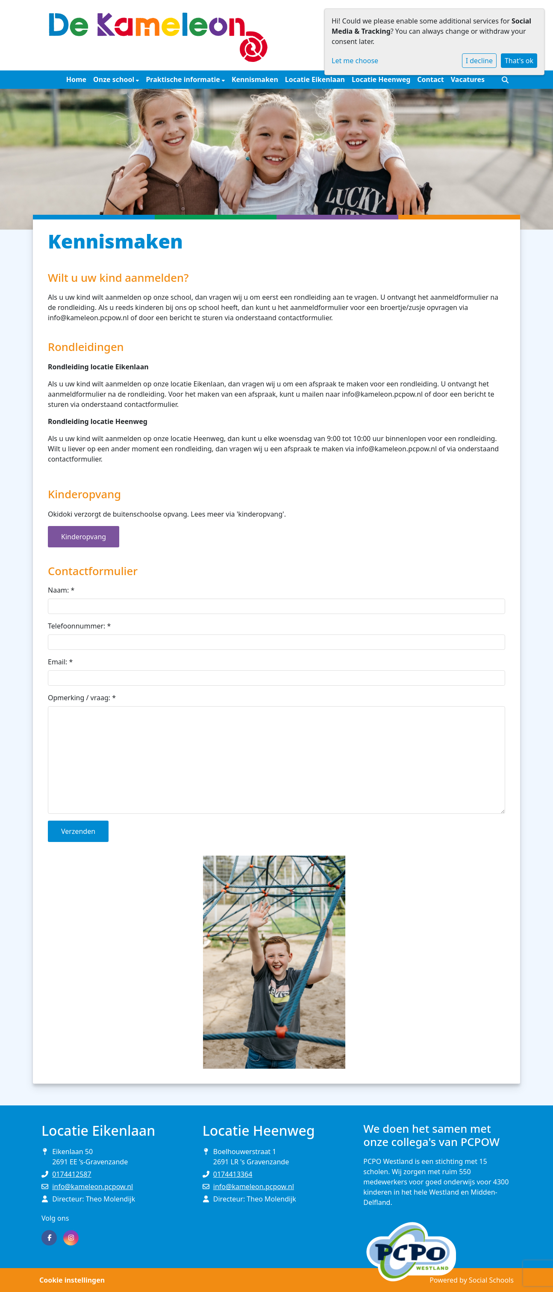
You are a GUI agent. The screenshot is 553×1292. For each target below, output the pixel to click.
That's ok (519, 60)
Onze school (114, 79)
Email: (60, 661)
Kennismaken (255, 79)
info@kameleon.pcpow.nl (92, 1186)
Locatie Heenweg (381, 79)
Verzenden (78, 831)
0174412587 (71, 1174)
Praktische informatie (184, 79)
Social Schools (491, 1280)
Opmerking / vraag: (82, 697)
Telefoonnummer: (79, 626)
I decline (479, 60)
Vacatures (468, 79)
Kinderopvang (83, 536)
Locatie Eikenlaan (315, 79)
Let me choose (355, 60)
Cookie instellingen (72, 1280)
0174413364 (233, 1174)
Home (76, 79)
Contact (430, 79)
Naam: (61, 590)
